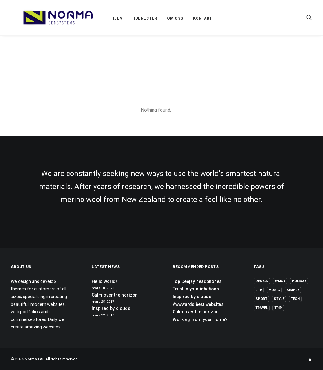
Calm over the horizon (115, 295)
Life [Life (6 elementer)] (258, 290)
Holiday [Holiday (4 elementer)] (299, 281)
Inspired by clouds (111, 308)
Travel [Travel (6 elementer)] (261, 308)
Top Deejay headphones (197, 281)
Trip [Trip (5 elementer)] (278, 308)
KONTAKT (188, 18)
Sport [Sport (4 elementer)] (261, 299)
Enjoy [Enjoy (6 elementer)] (280, 281)
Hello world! (104, 281)
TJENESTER (131, 18)
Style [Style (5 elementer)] (279, 299)
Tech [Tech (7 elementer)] (295, 299)
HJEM (103, 18)
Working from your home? (200, 319)
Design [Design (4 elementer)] (261, 281)
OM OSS (161, 18)
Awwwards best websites (198, 304)
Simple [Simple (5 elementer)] (292, 290)
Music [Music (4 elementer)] (274, 290)
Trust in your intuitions (196, 288)
